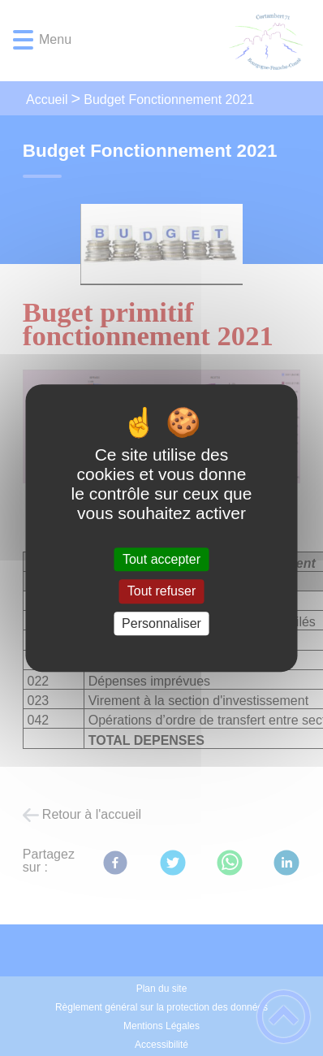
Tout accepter (161, 559)
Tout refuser (161, 592)
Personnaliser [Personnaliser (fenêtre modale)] (161, 623)
